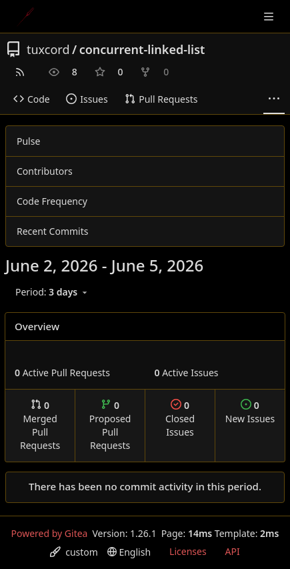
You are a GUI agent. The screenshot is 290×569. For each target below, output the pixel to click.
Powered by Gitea (49, 533)
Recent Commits (52, 231)
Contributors (45, 171)
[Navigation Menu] (270, 16)
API (232, 551)
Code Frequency (52, 201)
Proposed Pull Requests (110, 425)
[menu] (52, 292)
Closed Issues (180, 418)
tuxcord (48, 49)
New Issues (250, 412)
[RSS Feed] (20, 72)
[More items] (274, 99)
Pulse (28, 141)
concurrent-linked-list (142, 49)
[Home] (25, 17)
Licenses (188, 551)
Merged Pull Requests (40, 425)
